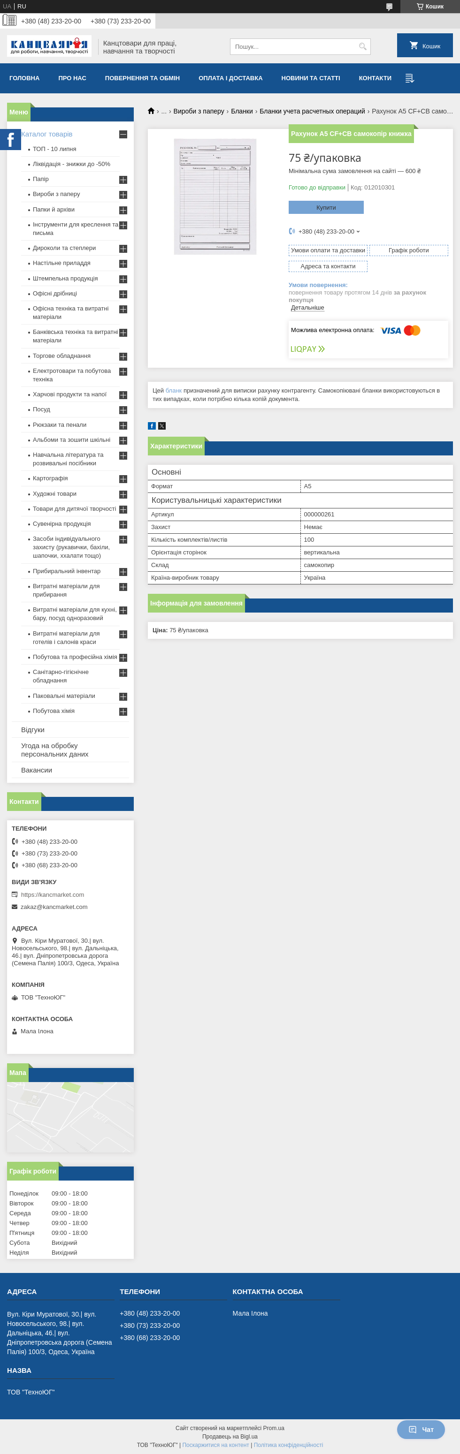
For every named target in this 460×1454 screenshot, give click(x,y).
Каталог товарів (47, 134)
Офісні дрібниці (55, 293)
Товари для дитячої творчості (74, 508)
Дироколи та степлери (64, 247)
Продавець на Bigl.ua (230, 1436)
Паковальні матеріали (64, 695)
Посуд (41, 409)
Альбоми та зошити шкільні (71, 439)
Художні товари (55, 493)
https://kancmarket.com (52, 894)
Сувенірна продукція (62, 523)
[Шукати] (362, 46)
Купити (326, 207)
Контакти (375, 78)
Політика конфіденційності (288, 1445)
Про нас (72, 78)
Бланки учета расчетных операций (312, 111)
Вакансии (36, 770)
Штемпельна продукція (65, 278)
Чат (421, 1429)
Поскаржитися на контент (215, 1445)
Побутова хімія (54, 710)
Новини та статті (311, 78)
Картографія (50, 478)
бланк (174, 390)
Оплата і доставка (230, 78)
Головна (24, 78)
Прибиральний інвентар (66, 571)
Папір (41, 178)
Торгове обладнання (62, 355)
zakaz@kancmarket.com (54, 906)
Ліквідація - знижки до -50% (71, 163)
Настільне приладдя (62, 262)
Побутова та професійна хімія (75, 656)
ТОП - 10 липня (55, 148)
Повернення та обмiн (142, 78)
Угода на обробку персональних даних (55, 750)
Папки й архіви (54, 209)
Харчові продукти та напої (70, 394)
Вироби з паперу (199, 111)
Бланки (242, 111)
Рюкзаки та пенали (59, 424)
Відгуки (33, 730)
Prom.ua (273, 1428)
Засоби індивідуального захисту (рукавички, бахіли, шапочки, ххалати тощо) (71, 547)
